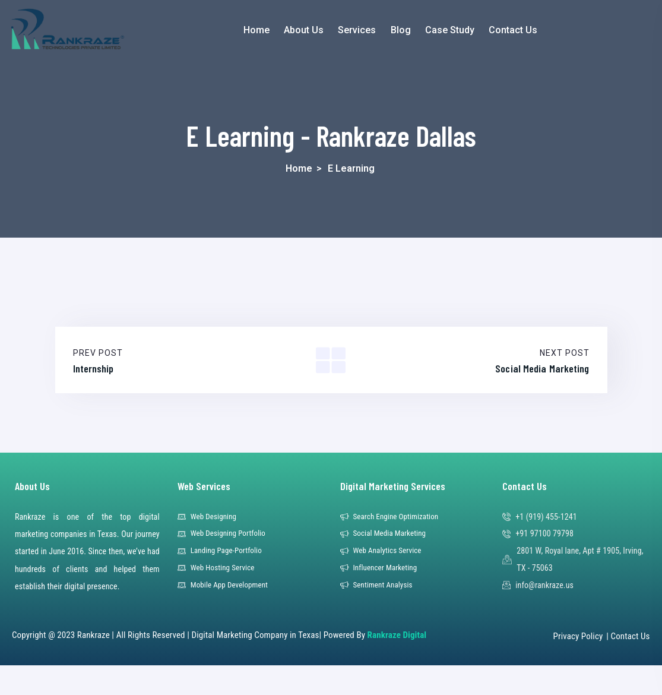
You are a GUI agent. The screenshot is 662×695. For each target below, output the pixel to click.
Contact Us (513, 30)
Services (357, 30)
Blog (401, 30)
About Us (304, 30)
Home (256, 30)
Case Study (449, 30)
